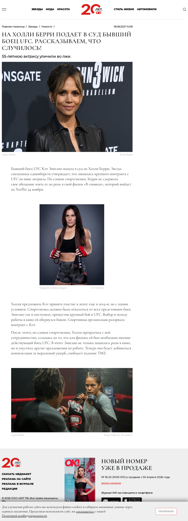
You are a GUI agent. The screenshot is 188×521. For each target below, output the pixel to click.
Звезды (37, 9)
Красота (63, 9)
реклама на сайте (16, 479)
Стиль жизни (124, 9)
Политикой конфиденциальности (24, 516)
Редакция (9, 488)
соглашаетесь (85, 511)
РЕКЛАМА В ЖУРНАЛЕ (18, 483)
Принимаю (166, 511)
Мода (50, 9)
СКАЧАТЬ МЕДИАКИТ (16, 474)
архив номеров (111, 483)
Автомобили (146, 9)
